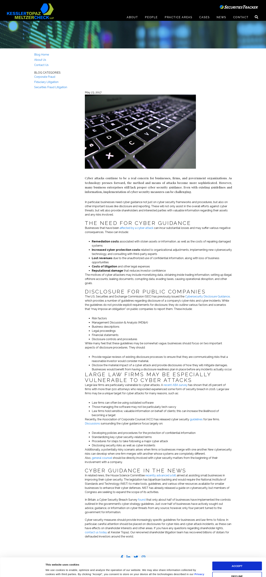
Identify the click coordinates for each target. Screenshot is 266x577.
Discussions (92, 423)
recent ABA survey (175, 385)
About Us (40, 59)
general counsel (102, 458)
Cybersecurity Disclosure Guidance (207, 296)
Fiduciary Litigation (46, 82)
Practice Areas (178, 17)
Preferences (53, 570)
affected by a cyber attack (136, 228)
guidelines (196, 419)
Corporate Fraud (44, 76)
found (142, 499)
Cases (204, 17)
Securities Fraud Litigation (50, 87)
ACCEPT (237, 548)
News (221, 17)
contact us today (96, 532)
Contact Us (41, 65)
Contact (241, 17)
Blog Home (41, 54)
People (151, 17)
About (132, 17)
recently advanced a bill (160, 475)
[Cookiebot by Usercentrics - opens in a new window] (22, 570)
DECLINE (237, 558)
